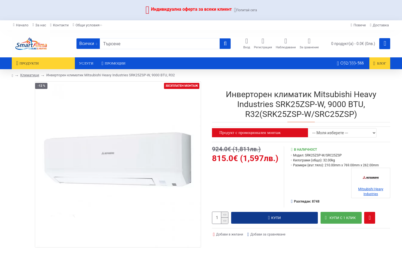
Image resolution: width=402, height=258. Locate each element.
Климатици (29, 75)
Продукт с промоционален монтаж (250, 132)
